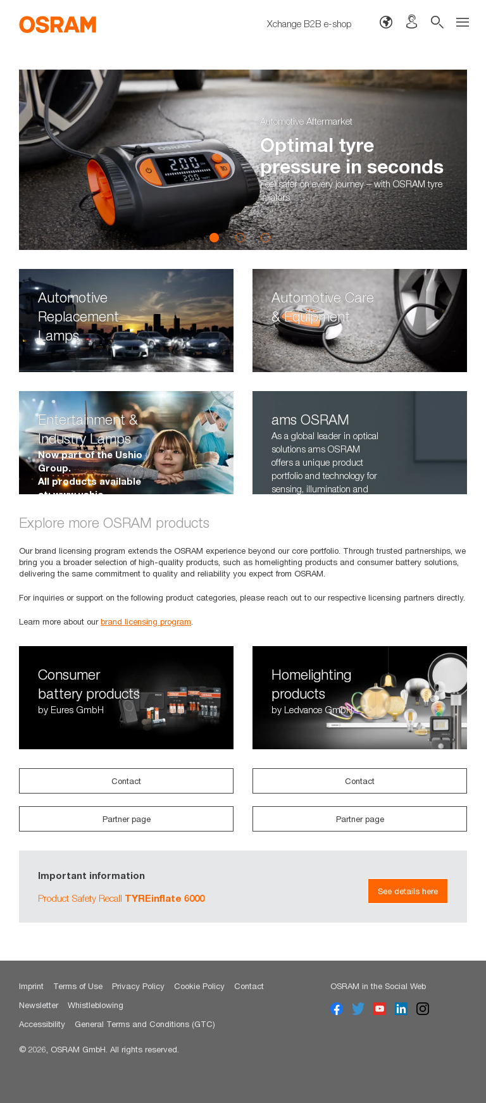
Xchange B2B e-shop (309, 23)
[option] (243, 160)
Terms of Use (78, 986)
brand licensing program (146, 621)
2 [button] (239, 237)
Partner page (127, 819)
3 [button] (265, 237)
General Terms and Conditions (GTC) (145, 1024)
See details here (408, 891)
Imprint (31, 986)
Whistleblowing (95, 1005)
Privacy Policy (138, 986)
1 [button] (214, 237)
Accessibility (42, 1024)
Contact (126, 781)
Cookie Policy (199, 986)
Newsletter (38, 1005)
